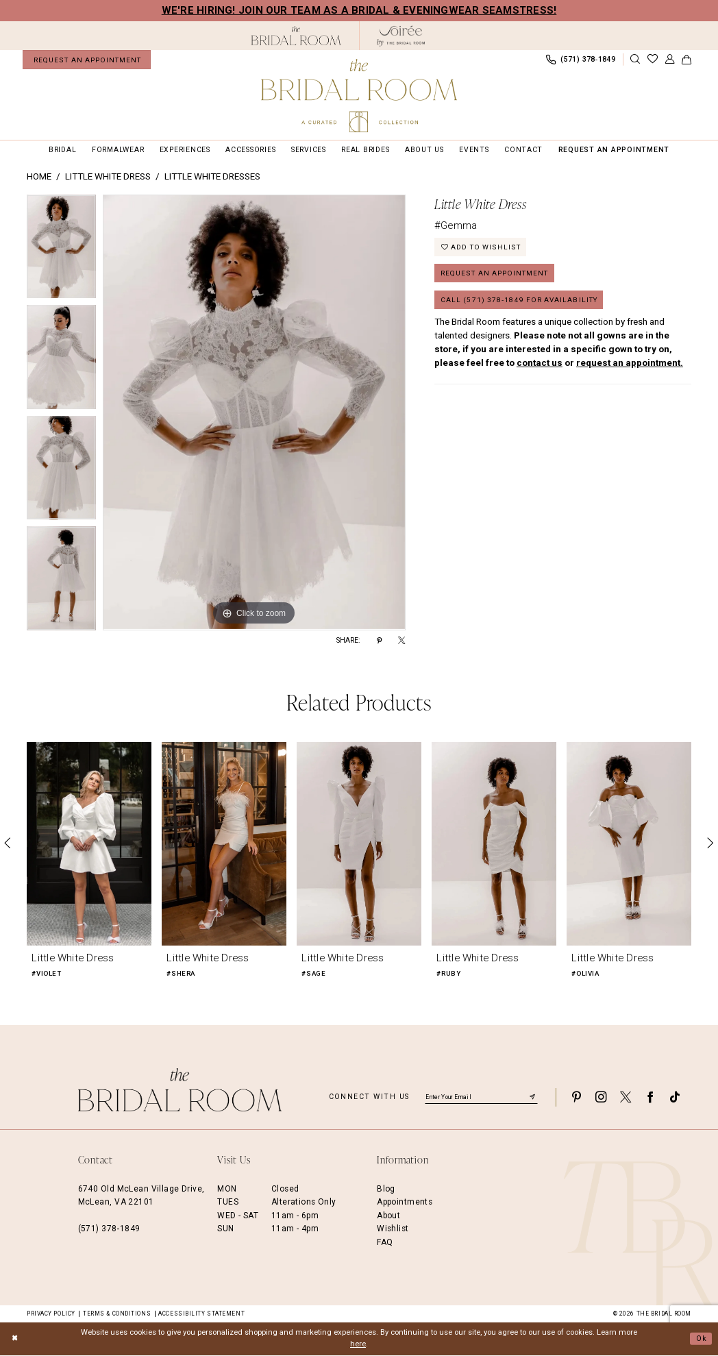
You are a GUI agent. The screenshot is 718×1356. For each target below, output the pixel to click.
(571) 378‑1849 (109, 1229)
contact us (539, 367)
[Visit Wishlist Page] (652, 60)
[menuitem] (87, 59)
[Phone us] (580, 59)
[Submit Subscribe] (532, 1098)
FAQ (385, 1242)
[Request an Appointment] (87, 59)
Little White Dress (108, 177)
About (388, 1216)
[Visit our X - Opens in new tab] (625, 1098)
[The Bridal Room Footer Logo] (180, 1090)
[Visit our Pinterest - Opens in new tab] (576, 1098)
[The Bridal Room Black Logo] (296, 35)
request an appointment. (629, 367)
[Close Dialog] (15, 1339)
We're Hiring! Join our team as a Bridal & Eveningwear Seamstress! (359, 10)
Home (39, 177)
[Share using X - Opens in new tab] (401, 641)
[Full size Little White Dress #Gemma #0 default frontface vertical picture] (254, 413)
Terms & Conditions (117, 1313)
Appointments (404, 1202)
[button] (669, 60)
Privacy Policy (51, 1313)
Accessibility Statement (201, 1313)
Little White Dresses (212, 177)
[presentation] (89, 844)
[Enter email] (481, 1098)
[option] (61, 250)
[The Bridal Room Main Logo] (359, 95)
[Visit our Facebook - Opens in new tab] (650, 1098)
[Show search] (635, 60)
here (358, 1344)
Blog (386, 1189)
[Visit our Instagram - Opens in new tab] (601, 1098)
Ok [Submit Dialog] (700, 1338)
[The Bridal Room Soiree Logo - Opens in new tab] (401, 36)
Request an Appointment (497, 275)
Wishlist (392, 1229)
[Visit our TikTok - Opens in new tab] (675, 1098)
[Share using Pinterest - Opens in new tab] (379, 641)
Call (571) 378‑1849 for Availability (523, 303)
